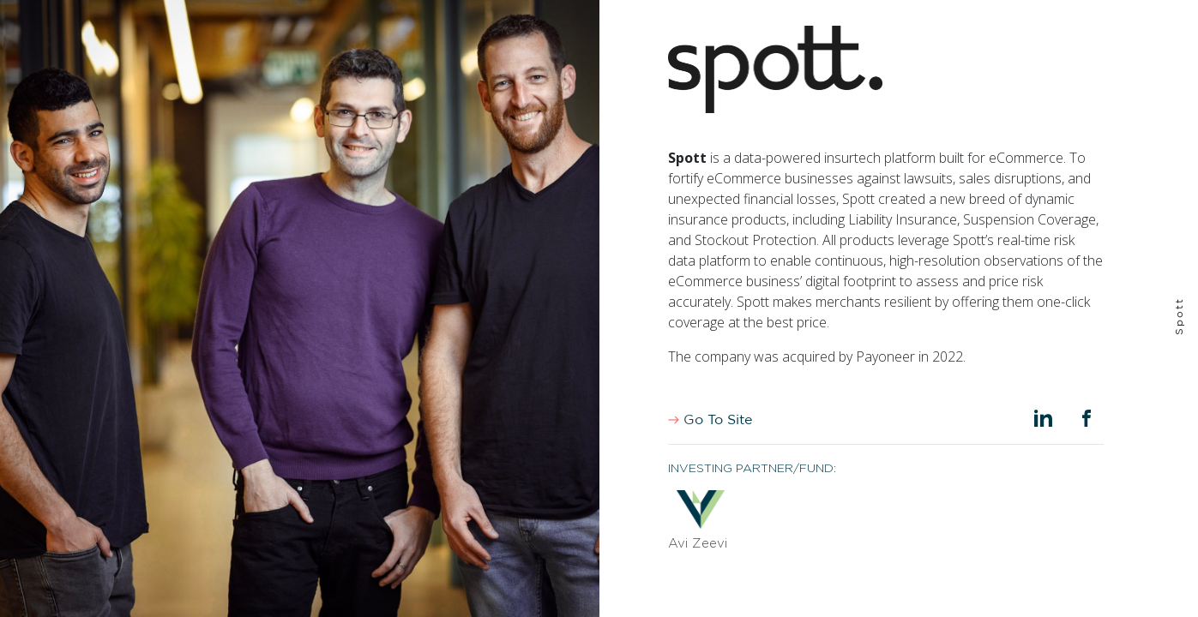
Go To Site (710, 420)
